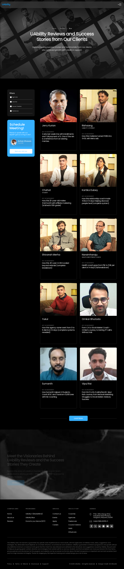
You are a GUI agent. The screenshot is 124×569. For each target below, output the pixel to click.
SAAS (70, 528)
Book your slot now (21, 151)
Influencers (72, 532)
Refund (25, 564)
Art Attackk (113, 564)
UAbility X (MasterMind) (34, 514)
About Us (16, 483)
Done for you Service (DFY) (35, 521)
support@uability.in (100, 521)
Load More (78, 418)
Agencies (71, 518)
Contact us (57, 514)
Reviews (62, 28)
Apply (55, 521)
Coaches (71, 514)
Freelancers (72, 521)
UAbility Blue (30, 518)
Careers (55, 525)
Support (45, 564)
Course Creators (74, 525)
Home (54, 28)
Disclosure (35, 564)
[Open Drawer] (119, 4)
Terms (17, 564)
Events (55, 518)
